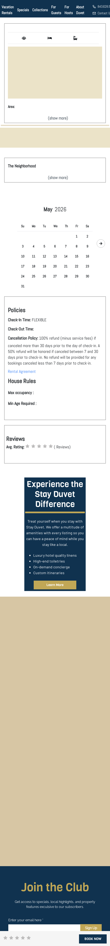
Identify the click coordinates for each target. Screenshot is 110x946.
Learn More (55, 585)
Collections (40, 9)
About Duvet (80, 10)
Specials (23, 9)
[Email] (44, 928)
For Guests (56, 10)
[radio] (27, 446)
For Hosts (68, 10)
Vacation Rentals (8, 10)
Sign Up (91, 928)
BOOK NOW (92, 939)
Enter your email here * (25, 920)
